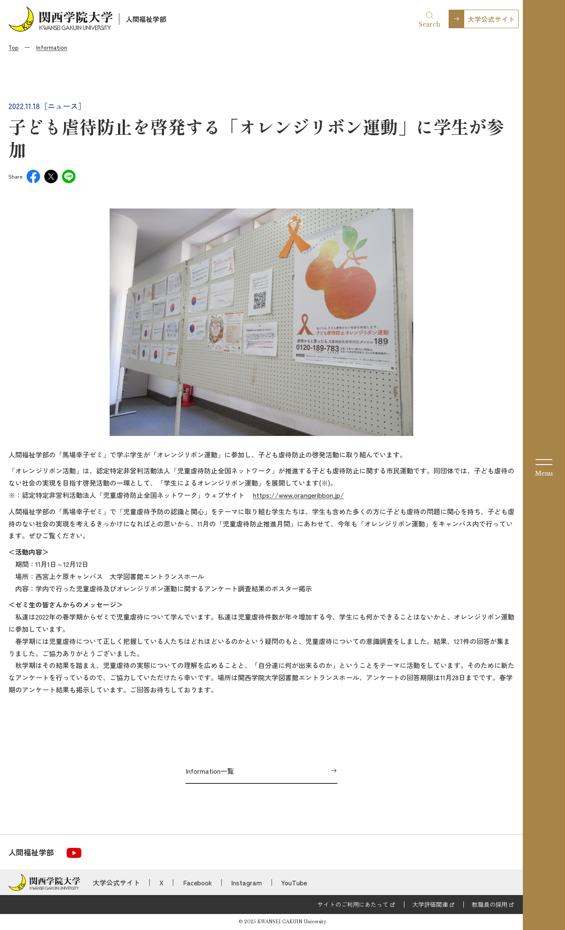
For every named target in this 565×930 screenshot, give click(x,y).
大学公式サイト (491, 19)
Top (13, 47)
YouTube (294, 882)
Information (51, 47)
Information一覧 (210, 771)
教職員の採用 (489, 904)
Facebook (197, 882)
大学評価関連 (430, 904)
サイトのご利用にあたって (352, 904)
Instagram (246, 882)
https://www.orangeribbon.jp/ (298, 495)
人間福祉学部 (146, 19)
